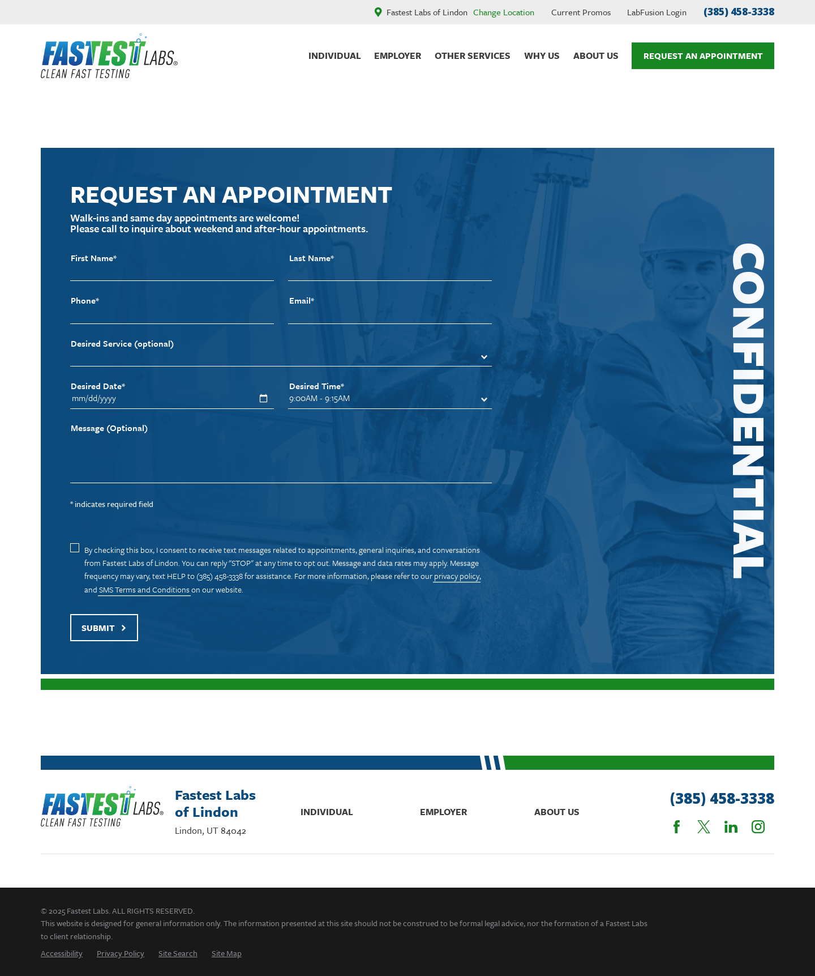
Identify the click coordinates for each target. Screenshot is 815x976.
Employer (443, 812)
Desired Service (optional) (122, 343)
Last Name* (311, 258)
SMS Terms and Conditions (144, 589)
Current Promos (581, 12)
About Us (557, 812)
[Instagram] (758, 826)
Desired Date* (98, 386)
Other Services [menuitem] (473, 55)
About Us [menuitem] (596, 55)
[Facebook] (676, 826)
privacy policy (456, 576)
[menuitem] (62, 953)
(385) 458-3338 (739, 11)
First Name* (94, 258)
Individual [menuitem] (334, 55)
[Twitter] (703, 826)
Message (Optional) (109, 428)
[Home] (109, 55)
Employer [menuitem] (397, 55)
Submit (104, 627)
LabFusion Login (657, 12)
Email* (301, 300)
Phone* (85, 300)
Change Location (503, 12)
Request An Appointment (703, 55)
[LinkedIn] (730, 826)
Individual (327, 812)
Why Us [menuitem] (542, 55)
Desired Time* (316, 386)
